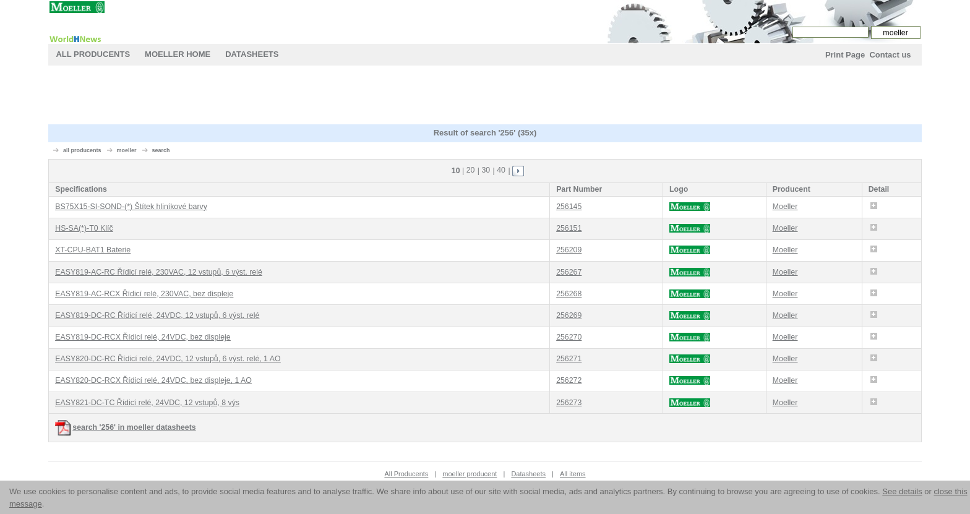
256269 (569, 315)
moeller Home (177, 54)
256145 (569, 206)
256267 (569, 272)
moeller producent (469, 474)
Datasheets (251, 54)
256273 (569, 402)
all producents (82, 150)
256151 (569, 228)
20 (470, 170)
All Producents (93, 54)
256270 (569, 337)
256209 (569, 250)
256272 (569, 380)
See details (902, 491)
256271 (569, 358)
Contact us (890, 54)
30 (485, 170)
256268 (569, 293)
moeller (126, 150)
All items (573, 474)
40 (501, 170)
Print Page (845, 54)
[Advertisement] (485, 96)
